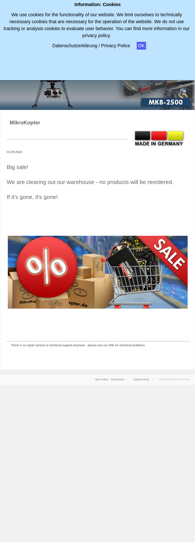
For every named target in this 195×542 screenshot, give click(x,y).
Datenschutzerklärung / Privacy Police (91, 45)
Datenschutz (141, 379)
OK (141, 45)
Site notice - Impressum (110, 379)
